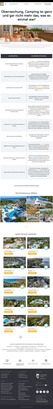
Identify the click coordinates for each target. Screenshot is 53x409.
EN (40, 385)
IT (47, 385)
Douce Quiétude (7, 270)
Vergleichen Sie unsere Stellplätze (6, 388)
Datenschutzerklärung (22, 394)
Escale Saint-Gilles (32, 290)
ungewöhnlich (40, 87)
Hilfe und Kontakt (21, 383)
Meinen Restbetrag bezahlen (23, 389)
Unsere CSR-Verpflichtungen (6, 389)
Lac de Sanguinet (8, 309)
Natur (38, 169)
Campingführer (26, 23)
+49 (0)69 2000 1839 (12, 399)
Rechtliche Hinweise (21, 393)
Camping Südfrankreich (5, 374)
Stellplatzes (42, 144)
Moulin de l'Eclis (31, 329)
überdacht (43, 110)
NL (38, 385)
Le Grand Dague (7, 329)
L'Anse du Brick (7, 290)
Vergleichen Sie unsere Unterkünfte (7, 386)
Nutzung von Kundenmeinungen (24, 396)
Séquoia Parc (31, 309)
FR (43, 385)
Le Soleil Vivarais (31, 251)
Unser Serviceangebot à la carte (6, 393)
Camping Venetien (21, 374)
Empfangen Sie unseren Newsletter (7, 383)
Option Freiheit (21, 397)
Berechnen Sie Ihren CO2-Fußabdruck (25, 386)
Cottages (30, 61)
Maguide (30, 270)
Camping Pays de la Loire (22, 375)
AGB (19, 391)
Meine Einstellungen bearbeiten (23, 399)
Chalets (35, 61)
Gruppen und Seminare (5, 391)
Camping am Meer (4, 377)
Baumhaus (40, 90)
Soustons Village (7, 251)
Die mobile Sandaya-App (22, 388)
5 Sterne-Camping (4, 375)
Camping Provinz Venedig (22, 377)
